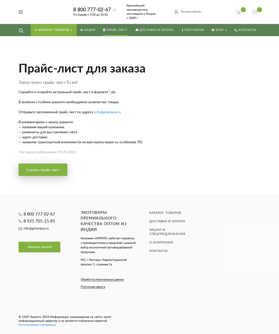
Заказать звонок (39, 247)
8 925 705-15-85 (39, 221)
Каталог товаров (165, 212)
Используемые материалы (37, 324)
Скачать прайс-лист (43, 170)
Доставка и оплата (167, 221)
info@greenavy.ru (107, 112)
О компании (161, 242)
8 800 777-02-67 (92, 9)
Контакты (158, 251)
